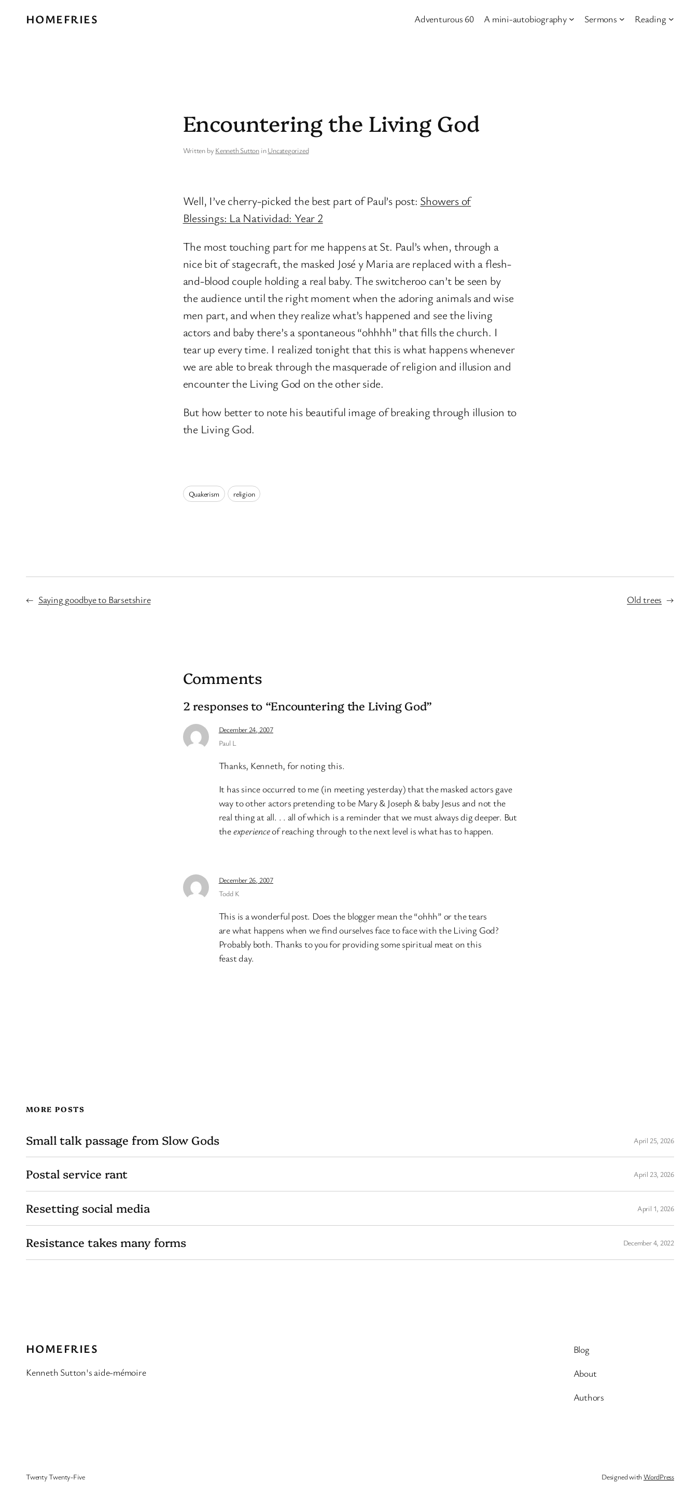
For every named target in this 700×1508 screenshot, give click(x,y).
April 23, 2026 (654, 1174)
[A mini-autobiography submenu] (572, 19)
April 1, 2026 (655, 1208)
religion (244, 494)
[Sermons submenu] (622, 19)
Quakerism (204, 494)
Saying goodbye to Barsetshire (94, 599)
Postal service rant (77, 1174)
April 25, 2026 (654, 1140)
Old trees (644, 599)
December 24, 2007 (246, 729)
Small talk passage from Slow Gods (122, 1140)
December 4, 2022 (648, 1242)
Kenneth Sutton (237, 150)
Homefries (62, 18)
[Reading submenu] (671, 19)
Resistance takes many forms (106, 1242)
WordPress (658, 1477)
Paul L (227, 743)
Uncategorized (288, 150)
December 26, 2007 (246, 880)
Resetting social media (88, 1208)
